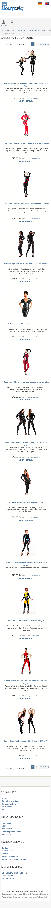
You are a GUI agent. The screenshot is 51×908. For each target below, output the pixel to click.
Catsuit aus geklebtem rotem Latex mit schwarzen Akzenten (26, 143)
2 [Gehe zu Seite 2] (36, 44)
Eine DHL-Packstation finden (14, 873)
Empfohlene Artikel (10, 801)
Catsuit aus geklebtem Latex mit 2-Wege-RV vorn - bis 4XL (26, 264)
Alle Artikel (6, 810)
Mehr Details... (26, 101)
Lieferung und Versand (11, 832)
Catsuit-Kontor (8, 879)
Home (4, 798)
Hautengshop (24, 891)
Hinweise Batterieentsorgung (14, 859)
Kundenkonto (7, 851)
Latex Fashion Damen (37, 30)
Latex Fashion (21, 30)
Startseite (5, 30)
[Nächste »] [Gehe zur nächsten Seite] (44, 44)
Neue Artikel (7, 807)
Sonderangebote (9, 804)
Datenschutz (7, 829)
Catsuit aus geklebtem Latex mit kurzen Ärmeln (26, 324)
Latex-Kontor (7, 876)
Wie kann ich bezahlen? (12, 857)
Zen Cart (40, 891)
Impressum (6, 823)
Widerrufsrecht (8, 834)
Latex (12, 30)
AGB (4, 826)
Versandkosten (35, 98)
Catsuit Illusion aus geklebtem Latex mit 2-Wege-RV (26, 621)
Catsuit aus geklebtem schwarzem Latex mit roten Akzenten (26, 204)
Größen (5, 854)
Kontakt (5, 848)
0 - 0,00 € (5, 25)
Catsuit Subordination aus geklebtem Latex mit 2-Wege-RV (26, 741)
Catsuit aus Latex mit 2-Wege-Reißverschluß (26, 502)
